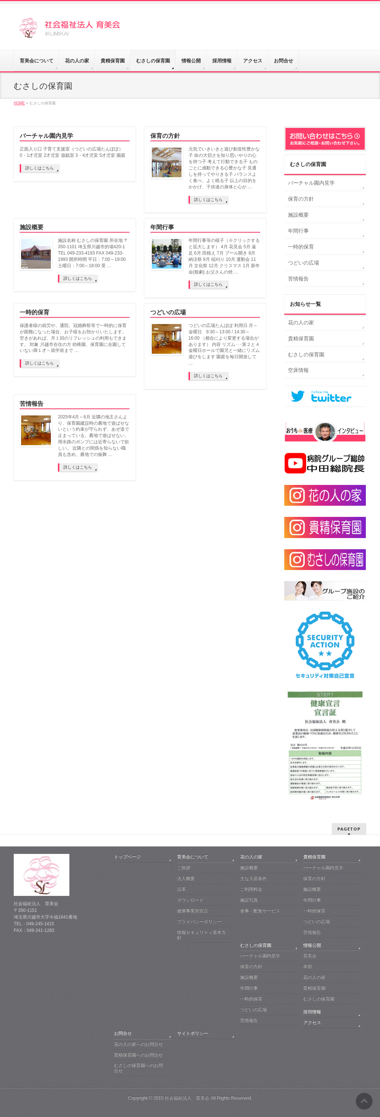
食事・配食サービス (260, 910)
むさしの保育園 (308, 164)
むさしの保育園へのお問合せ (138, 1068)
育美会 (310, 955)
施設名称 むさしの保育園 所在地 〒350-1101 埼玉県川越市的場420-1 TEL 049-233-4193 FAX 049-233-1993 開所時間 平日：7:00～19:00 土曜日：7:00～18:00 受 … (93, 253)
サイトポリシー (192, 1033)
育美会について (192, 856)
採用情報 (312, 1011)
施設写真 (249, 900)
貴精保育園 (301, 338)
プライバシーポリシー (199, 921)
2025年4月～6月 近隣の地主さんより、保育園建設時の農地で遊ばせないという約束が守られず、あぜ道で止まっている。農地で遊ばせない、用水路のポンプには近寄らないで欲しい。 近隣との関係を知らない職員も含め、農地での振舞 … (93, 435)
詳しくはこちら (39, 168)
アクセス (312, 1022)
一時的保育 (34, 312)
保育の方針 (165, 136)
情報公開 (312, 945)
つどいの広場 (168, 312)
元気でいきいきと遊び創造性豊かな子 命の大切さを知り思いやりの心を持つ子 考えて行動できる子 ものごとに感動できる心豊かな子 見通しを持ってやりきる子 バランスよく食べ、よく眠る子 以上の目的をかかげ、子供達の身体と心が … (224, 167)
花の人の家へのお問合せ (138, 1044)
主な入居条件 (253, 878)
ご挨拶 (183, 867)
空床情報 (298, 370)
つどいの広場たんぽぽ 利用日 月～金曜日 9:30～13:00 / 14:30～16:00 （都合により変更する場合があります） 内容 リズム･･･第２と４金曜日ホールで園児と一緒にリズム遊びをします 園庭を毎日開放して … (224, 344)
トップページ (127, 856)
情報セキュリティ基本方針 (201, 935)
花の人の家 (301, 323)
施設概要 (31, 227)
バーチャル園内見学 (46, 136)
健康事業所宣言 (192, 910)
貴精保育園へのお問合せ (138, 1055)
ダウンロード (190, 900)
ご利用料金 (251, 889)
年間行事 (162, 227)
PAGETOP (349, 828)
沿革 (181, 889)
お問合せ (123, 1033)
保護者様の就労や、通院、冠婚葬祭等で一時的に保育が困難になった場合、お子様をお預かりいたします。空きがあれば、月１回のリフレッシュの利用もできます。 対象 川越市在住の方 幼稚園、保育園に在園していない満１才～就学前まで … (73, 338)
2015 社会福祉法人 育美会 (181, 1098)
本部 (307, 966)
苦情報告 (31, 404)
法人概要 (186, 878)
